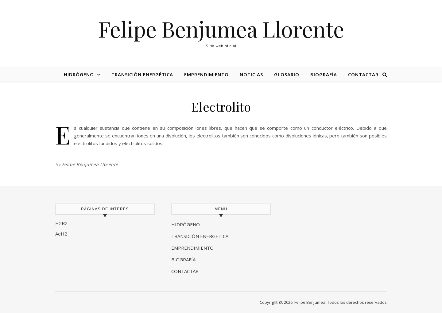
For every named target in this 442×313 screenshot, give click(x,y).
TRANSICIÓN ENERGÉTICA (199, 236)
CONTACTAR (185, 271)
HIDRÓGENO (185, 224)
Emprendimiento (206, 74)
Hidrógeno (79, 74)
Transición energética (142, 74)
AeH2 (61, 234)
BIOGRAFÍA (184, 259)
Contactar (363, 74)
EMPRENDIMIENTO (192, 248)
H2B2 (61, 223)
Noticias (251, 74)
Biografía (323, 74)
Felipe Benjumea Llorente (221, 28)
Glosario (286, 74)
